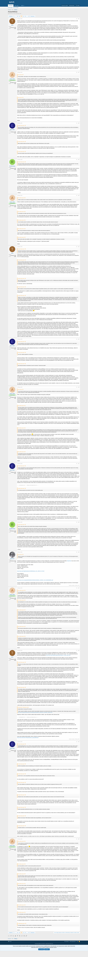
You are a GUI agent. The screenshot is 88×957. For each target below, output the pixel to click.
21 (23, 16)
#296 (78, 552)
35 (28, 16)
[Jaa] (76, 18)
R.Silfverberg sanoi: (21, 923)
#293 (78, 387)
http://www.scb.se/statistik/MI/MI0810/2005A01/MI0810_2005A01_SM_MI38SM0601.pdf (35, 580)
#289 (78, 159)
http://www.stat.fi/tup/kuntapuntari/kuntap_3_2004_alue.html (58, 655)
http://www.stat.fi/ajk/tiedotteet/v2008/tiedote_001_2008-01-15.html (30, 571)
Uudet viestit (10, 7)
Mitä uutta (16, 5)
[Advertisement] (44, 943)
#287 (78, 72)
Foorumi (11, 5)
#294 (78, 463)
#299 (78, 741)
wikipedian (69, 560)
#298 (78, 650)
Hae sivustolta (15, 7)
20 (21, 16)
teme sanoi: (20, 74)
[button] (19, 5)
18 (17, 16)
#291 (78, 246)
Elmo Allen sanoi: (21, 197)
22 (25, 16)
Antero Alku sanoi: (21, 125)
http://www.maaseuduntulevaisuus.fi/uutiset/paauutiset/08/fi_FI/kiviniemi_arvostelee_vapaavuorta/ (35, 712)
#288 (78, 123)
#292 (78, 339)
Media (22, 5)
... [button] (15, 16)
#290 (78, 195)
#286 (78, 18)
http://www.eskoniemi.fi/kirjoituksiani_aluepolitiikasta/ (27, 737)
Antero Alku (11, 13)
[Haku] (77, 5)
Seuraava (32, 16)
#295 (78, 522)
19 (19, 16)
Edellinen (11, 16)
